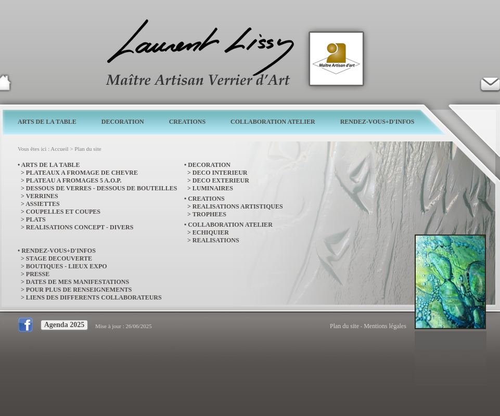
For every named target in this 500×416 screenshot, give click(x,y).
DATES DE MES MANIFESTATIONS (77, 281)
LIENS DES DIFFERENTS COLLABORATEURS (94, 297)
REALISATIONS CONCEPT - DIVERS (80, 227)
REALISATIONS (216, 240)
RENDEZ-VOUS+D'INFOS (377, 121)
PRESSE (37, 274)
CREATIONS (187, 121)
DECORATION (122, 121)
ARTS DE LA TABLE (47, 121)
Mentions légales (385, 326)
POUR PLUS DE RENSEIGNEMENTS (79, 289)
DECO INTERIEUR (220, 172)
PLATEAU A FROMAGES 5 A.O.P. (74, 180)
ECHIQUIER (211, 232)
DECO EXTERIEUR (221, 180)
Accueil (59, 149)
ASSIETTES (42, 203)
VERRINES (42, 196)
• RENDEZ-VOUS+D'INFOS (57, 250)
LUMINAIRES (213, 188)
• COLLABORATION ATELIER (228, 224)
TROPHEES (209, 214)
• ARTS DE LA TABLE (49, 164)
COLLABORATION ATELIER (272, 121)
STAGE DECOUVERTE (59, 258)
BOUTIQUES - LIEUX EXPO (66, 266)
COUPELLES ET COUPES (63, 211)
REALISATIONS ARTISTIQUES (238, 206)
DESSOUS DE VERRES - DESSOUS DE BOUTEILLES (101, 188)
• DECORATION (207, 164)
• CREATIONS (204, 198)
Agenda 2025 (64, 325)
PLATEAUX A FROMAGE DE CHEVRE (82, 172)
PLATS (36, 219)
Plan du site (87, 149)
